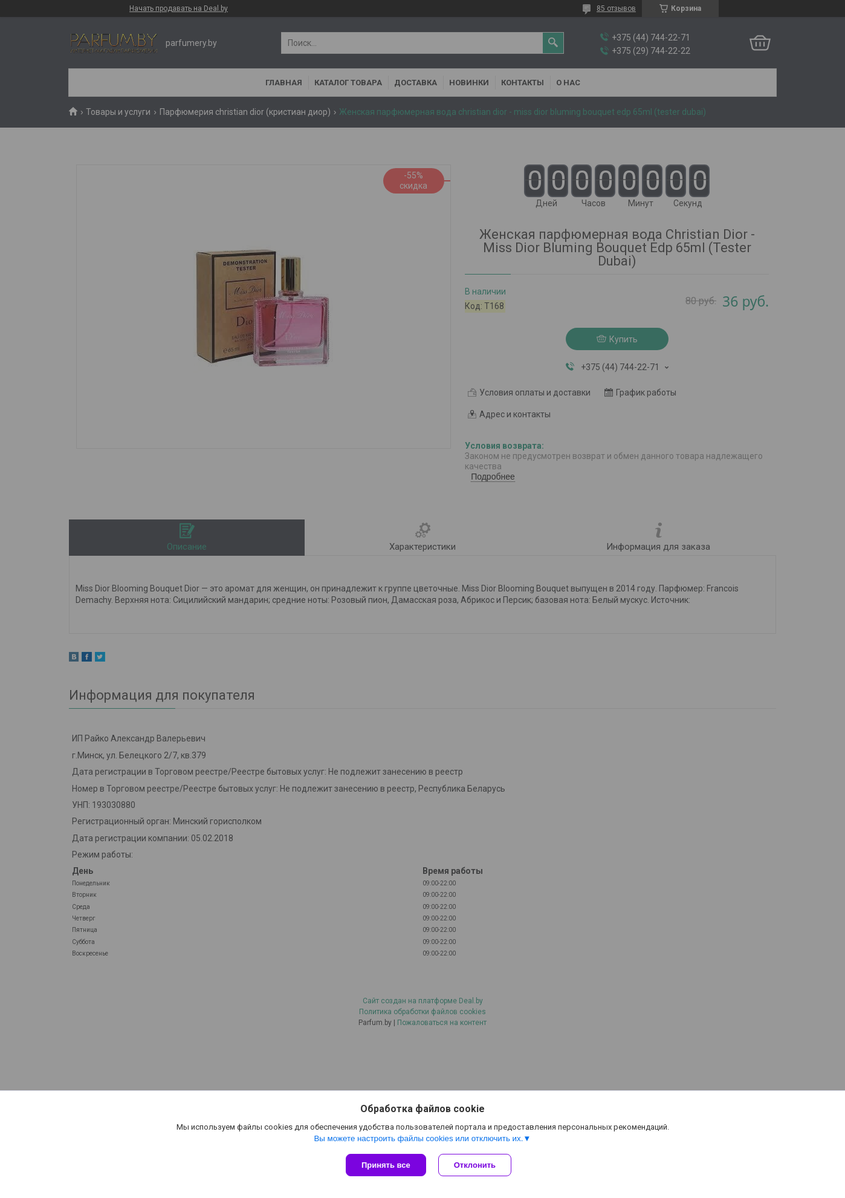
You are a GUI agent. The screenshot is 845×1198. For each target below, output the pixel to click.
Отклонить (475, 1165)
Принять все (385, 1165)
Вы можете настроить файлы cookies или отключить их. (418, 1138)
